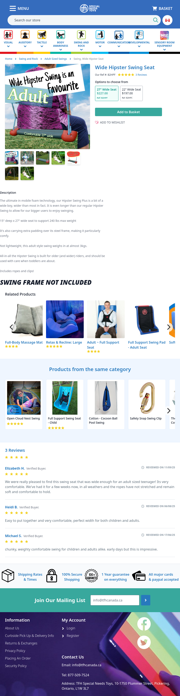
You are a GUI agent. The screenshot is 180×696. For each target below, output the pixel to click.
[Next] (168, 327)
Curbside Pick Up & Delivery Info (29, 635)
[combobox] (84, 20)
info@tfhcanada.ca (86, 665)
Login (68, 628)
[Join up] (145, 600)
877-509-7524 (78, 675)
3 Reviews (141, 75)
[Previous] (11, 327)
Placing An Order (18, 658)
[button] (167, 20)
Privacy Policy (15, 650)
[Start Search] (155, 20)
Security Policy (16, 666)
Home (8, 59)
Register (70, 635)
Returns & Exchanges (21, 643)
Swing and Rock (28, 59)
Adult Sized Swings (56, 59)
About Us (12, 628)
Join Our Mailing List (60, 600)
